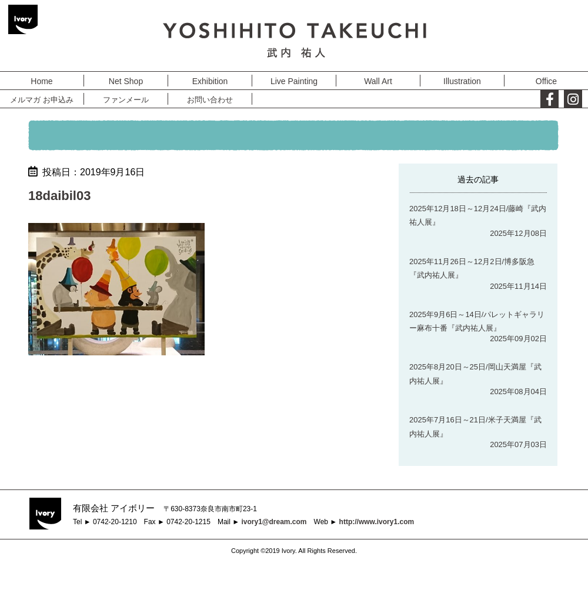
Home (41, 81)
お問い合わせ (210, 100)
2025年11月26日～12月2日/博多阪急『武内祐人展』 (471, 268)
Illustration (462, 81)
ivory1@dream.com (273, 522)
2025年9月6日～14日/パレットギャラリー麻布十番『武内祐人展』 (476, 321)
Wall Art (378, 81)
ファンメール (126, 100)
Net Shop (126, 81)
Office (546, 81)
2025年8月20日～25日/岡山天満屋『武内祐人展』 (475, 373)
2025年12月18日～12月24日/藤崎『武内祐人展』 (477, 215)
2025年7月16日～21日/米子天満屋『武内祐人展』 (475, 426)
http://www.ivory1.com (377, 522)
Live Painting (294, 81)
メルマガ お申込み (42, 100)
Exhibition (210, 81)
